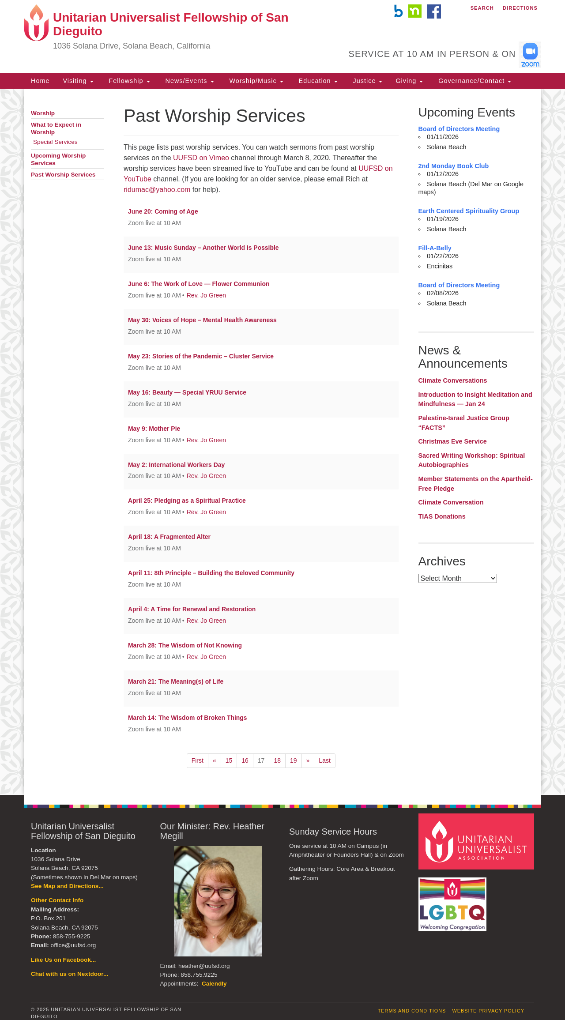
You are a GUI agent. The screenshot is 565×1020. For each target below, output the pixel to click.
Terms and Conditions (412, 1010)
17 (261, 760)
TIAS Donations (442, 516)
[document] (282, 442)
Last (324, 760)
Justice (367, 80)
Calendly (214, 983)
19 (293, 760)
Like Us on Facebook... (63, 959)
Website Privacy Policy (488, 1010)
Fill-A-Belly (435, 248)
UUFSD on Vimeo (201, 158)
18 (277, 760)
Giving (409, 80)
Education (317, 80)
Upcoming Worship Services (58, 159)
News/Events (188, 80)
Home (40, 80)
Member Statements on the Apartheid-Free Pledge (475, 483)
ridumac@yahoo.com (157, 189)
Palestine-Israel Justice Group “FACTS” (463, 422)
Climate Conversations (452, 380)
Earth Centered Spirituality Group (469, 211)
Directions (520, 8)
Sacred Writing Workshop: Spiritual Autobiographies (471, 460)
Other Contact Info (57, 900)
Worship (43, 113)
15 (229, 760)
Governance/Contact (473, 80)
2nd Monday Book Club (453, 165)
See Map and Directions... (67, 886)
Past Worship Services (63, 174)
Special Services (55, 142)
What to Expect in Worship (56, 128)
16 (245, 760)
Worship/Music (255, 80)
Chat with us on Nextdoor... (69, 974)
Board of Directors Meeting (459, 128)
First (197, 760)
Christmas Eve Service (452, 441)
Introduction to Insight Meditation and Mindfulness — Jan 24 (475, 399)
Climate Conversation (451, 502)
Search (482, 8)
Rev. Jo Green (206, 295)
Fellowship (128, 80)
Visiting (78, 80)
